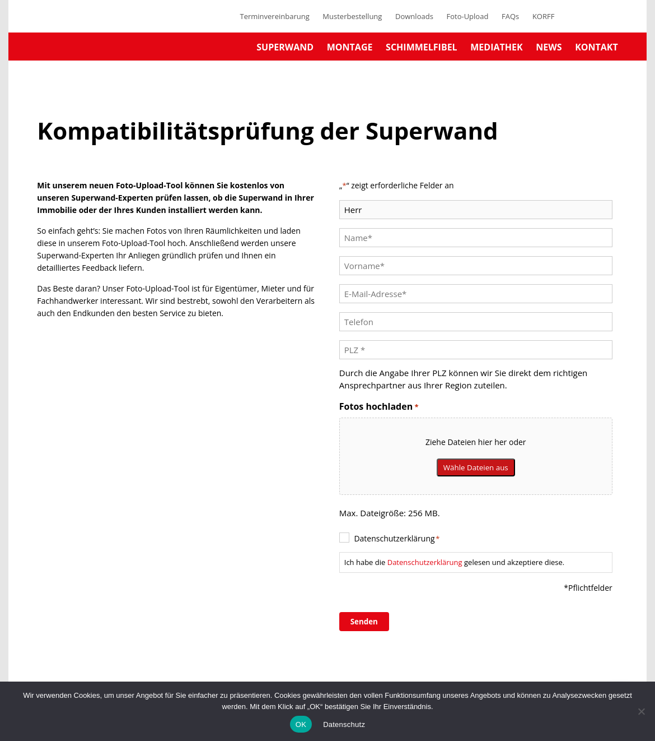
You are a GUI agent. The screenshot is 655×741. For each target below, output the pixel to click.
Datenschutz (344, 724)
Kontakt (596, 47)
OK (301, 724)
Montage (350, 47)
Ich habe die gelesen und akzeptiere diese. (454, 562)
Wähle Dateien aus (475, 467)
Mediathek (496, 47)
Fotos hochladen (379, 406)
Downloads (414, 16)
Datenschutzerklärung (396, 538)
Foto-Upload (467, 16)
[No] (641, 711)
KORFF (543, 16)
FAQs (510, 16)
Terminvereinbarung (274, 16)
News (549, 47)
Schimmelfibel (421, 47)
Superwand (285, 47)
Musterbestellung (352, 16)
